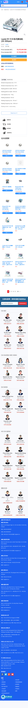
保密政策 (3, 682)
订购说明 (3, 688)
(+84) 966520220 (7, 531)
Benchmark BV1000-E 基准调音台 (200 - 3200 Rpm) (7, 227)
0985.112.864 (20, 336)
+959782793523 (7, 634)
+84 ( (6, 69)
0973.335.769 (7, 469)
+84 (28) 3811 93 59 (17, 546)
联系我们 (3, 684)
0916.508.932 (20, 444)
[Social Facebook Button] (2, 674)
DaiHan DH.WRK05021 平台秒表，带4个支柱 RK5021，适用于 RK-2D (7, 263)
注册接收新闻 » (22, 303)
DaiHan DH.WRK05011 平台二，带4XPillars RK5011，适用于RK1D (20, 263)
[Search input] (13, 5)
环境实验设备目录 (5, 693)
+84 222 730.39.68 (7, 562)
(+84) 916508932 (20, 501)
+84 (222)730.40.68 (16, 562)
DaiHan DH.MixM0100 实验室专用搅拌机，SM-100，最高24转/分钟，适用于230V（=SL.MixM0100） (20, 282)
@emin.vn (7, 579)
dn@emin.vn (17, 595)
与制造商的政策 (18, 682)
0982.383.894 (20, 323)
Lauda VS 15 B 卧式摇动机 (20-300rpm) (18, 9)
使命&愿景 (3, 691)
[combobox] (13, 5)
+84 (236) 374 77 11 (8, 591)
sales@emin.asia (7, 622)
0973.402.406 (20, 380)
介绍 (2, 679)
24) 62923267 (11, 69)
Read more (13, 113)
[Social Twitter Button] (5, 674)
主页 (2, 9)
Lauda (6, 44)
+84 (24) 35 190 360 (8, 534)
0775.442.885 (7, 424)
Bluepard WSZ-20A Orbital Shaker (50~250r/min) (6, 208)
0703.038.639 (7, 481)
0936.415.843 (7, 380)
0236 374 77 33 (7, 400)
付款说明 (17, 679)
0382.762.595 (7, 336)
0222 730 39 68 (7, 368)
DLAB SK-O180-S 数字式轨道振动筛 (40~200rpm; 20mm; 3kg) (20, 208)
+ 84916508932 (7, 620)
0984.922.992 (7, 456)
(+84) (6, 66)
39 (18, 291)
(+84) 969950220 (7, 515)
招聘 (16, 691)
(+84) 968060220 (7, 502)
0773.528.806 (20, 412)
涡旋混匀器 (6, 9)
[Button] (1, 2)
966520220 (11, 66)
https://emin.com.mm (7, 636)
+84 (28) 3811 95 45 (8, 550)
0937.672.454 (7, 444)
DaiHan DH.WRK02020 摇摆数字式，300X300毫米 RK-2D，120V (7, 281)
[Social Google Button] (9, 674)
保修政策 (17, 686)
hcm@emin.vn (18, 550)
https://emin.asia (17, 622)
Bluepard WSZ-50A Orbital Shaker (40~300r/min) (19, 188)
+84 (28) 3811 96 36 (8, 546)
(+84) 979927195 (20, 515)
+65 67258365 (16, 620)
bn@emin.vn (6, 565)
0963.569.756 (20, 348)
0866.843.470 (20, 456)
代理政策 (17, 688)
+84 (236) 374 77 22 (17, 591)
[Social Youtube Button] (12, 674)
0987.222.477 (7, 323)
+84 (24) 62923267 (7, 529)
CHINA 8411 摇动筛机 (6, 186)
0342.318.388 (20, 481)
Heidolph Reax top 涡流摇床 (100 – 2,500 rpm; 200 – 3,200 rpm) (20, 227)
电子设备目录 (4, 686)
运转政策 (17, 684)
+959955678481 (14, 634)
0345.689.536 (7, 412)
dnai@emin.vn (7, 610)
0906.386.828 (20, 469)
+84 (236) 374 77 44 (8, 595)
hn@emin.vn (17, 534)
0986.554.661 (7, 348)
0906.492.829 (20, 400)
